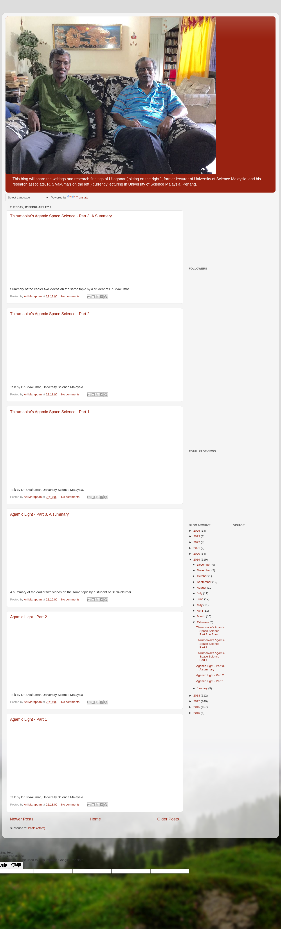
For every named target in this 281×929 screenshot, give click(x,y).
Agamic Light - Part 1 (28, 719)
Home (95, 819)
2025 (197, 530)
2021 (197, 548)
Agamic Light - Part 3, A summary (39, 514)
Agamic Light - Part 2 (28, 617)
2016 (197, 707)
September (204, 582)
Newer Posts (21, 819)
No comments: (71, 296)
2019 (197, 559)
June (200, 599)
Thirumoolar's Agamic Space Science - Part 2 (50, 314)
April (200, 610)
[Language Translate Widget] (27, 197)
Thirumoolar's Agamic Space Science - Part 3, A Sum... (210, 631)
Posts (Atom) (36, 828)
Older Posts (168, 819)
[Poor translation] (16, 865)
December (204, 564)
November (204, 570)
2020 (197, 553)
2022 (197, 542)
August (202, 587)
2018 (197, 695)
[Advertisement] (216, 231)
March (201, 616)
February (203, 622)
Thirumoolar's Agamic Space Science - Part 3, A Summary (61, 216)
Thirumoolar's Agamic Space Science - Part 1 (50, 412)
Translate (77, 197)
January (202, 688)
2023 (197, 536)
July (200, 593)
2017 (197, 701)
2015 (197, 713)
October (202, 576)
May (200, 605)
